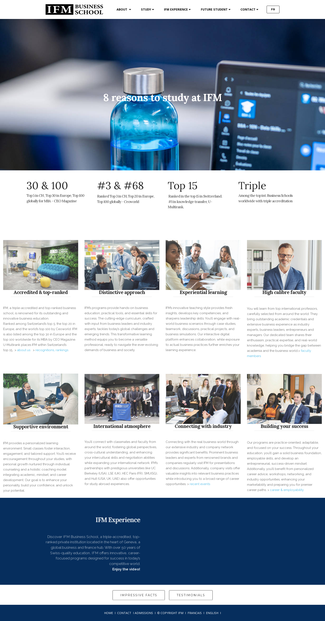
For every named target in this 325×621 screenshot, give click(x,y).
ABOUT (122, 9)
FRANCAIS (195, 613)
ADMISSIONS (144, 613)
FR (273, 9)
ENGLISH (212, 613)
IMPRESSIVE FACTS (138, 601)
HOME (108, 613)
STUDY (146, 9)
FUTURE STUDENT (214, 9)
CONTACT (247, 9)
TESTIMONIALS (191, 601)
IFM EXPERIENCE (176, 9)
